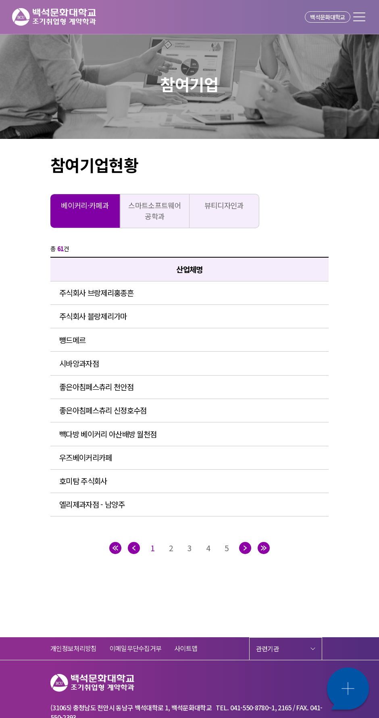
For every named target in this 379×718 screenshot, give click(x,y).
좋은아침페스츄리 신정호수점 (102, 410)
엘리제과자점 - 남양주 (92, 504)
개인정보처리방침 (73, 648)
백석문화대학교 (327, 17)
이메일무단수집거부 (136, 648)
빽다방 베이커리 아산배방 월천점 (107, 433)
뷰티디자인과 (224, 205)
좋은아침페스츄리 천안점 (96, 386)
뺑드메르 (72, 339)
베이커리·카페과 (85, 205)
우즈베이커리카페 (85, 457)
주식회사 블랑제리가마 (93, 316)
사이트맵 (185, 648)
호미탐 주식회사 (83, 480)
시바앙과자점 (79, 363)
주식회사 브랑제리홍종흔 (96, 292)
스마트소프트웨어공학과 (154, 210)
